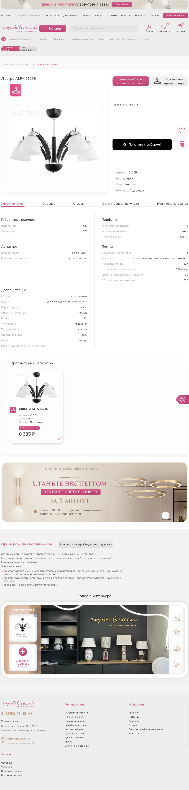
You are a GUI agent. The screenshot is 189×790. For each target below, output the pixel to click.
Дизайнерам (70, 15)
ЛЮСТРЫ (43, 38)
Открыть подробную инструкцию (86, 544)
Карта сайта (135, 733)
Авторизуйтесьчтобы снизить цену (131, 81)
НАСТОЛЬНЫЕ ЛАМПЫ (82, 38)
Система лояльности (20, 38)
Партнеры (134, 716)
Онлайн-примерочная (77, 745)
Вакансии (134, 712)
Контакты (134, 721)
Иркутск (6, 15)
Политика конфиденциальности (146, 729)
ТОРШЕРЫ (59, 38)
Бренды (69, 741)
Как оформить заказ (76, 725)
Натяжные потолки (6, 48)
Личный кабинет (74, 716)
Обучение (6, 762)
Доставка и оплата (75, 733)
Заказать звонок (175, 15)
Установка (6, 766)
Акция (98, 15)
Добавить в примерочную (169, 81)
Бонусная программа (76, 712)
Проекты (112, 15)
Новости (126, 15)
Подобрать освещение (88, 28)
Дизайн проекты (74, 737)
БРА (101, 38)
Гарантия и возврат (75, 721)
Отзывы (133, 725)
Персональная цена (29, 428)
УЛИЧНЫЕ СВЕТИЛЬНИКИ (122, 38)
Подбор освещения (25, 48)
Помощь (154, 15)
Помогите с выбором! (142, 144)
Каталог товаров (74, 729)
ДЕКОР (145, 38)
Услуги (87, 15)
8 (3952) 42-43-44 (29, 15)
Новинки (140, 15)
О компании (52, 15)
